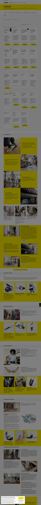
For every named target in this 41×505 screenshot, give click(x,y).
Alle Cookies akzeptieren (21, 498)
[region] (13, 500)
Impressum (13, 502)
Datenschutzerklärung (8, 502)
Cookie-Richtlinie (4, 502)
